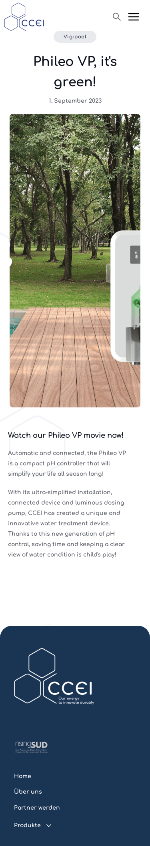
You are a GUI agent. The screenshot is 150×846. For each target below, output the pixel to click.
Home (22, 776)
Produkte (27, 825)
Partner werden (37, 808)
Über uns (28, 792)
